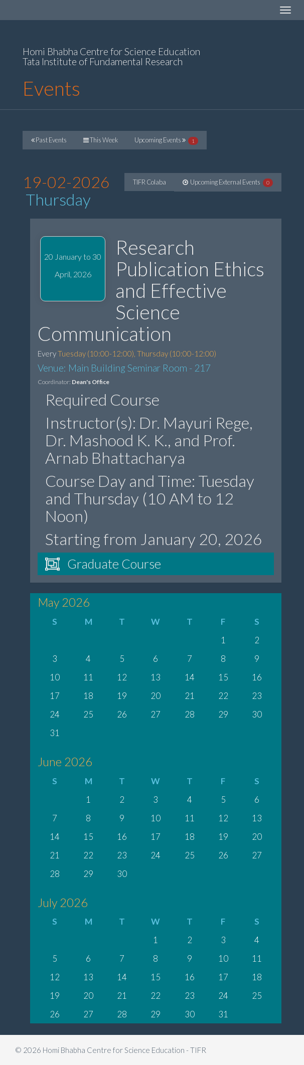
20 (155, 695)
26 (122, 714)
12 (122, 677)
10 (55, 677)
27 (155, 714)
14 (190, 677)
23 (257, 695)
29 (223, 714)
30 (257, 714)
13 (155, 677)
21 (190, 695)
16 (257, 677)
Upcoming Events (166, 140)
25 (88, 714)
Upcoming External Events (228, 182)
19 (122, 695)
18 (88, 695)
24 (55, 714)
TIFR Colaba (149, 182)
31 (55, 733)
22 (223, 695)
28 (190, 714)
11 (88, 677)
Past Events (49, 140)
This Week (100, 140)
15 (223, 677)
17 (55, 695)
